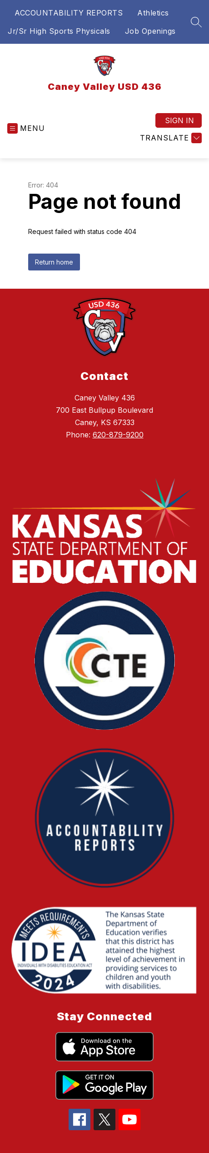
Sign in (179, 120)
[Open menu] (26, 128)
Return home (54, 262)
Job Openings (150, 31)
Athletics (153, 12)
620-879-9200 (118, 434)
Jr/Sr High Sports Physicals (59, 31)
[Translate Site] (170, 138)
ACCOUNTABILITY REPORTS (69, 12)
